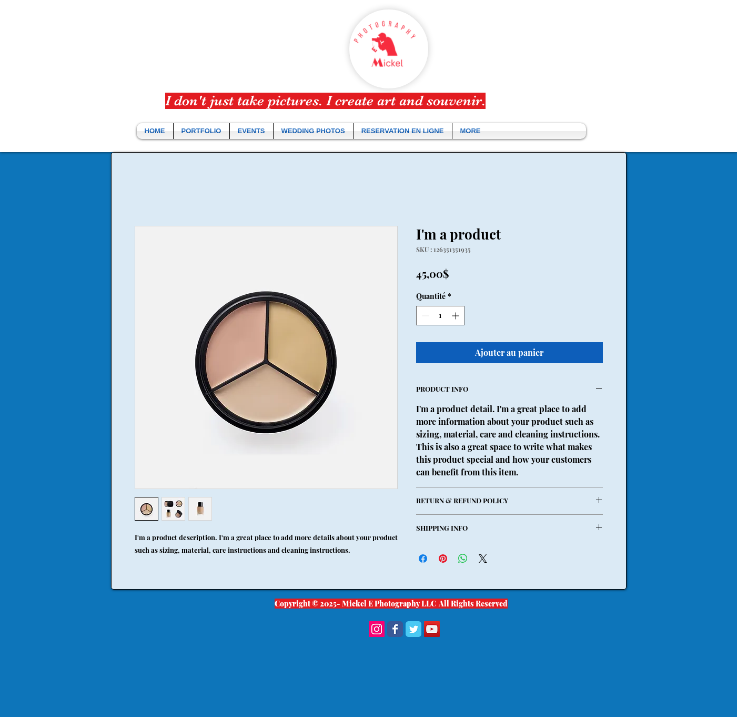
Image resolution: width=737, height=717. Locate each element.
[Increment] (456, 315)
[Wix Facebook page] (395, 629)
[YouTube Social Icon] (432, 629)
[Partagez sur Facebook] (423, 558)
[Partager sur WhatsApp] (463, 558)
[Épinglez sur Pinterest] (443, 558)
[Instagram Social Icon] (377, 629)
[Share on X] (483, 558)
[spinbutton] (440, 315)
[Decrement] (424, 315)
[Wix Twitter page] (413, 629)
